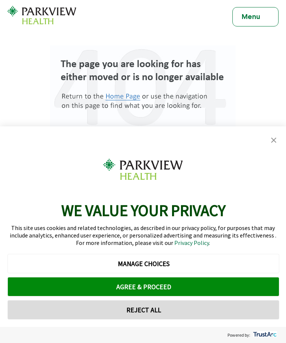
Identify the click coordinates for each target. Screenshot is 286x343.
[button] (273, 140)
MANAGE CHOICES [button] (143, 263)
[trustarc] (264, 335)
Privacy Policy (191, 242)
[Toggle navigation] (255, 16)
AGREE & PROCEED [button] (143, 287)
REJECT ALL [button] (143, 310)
